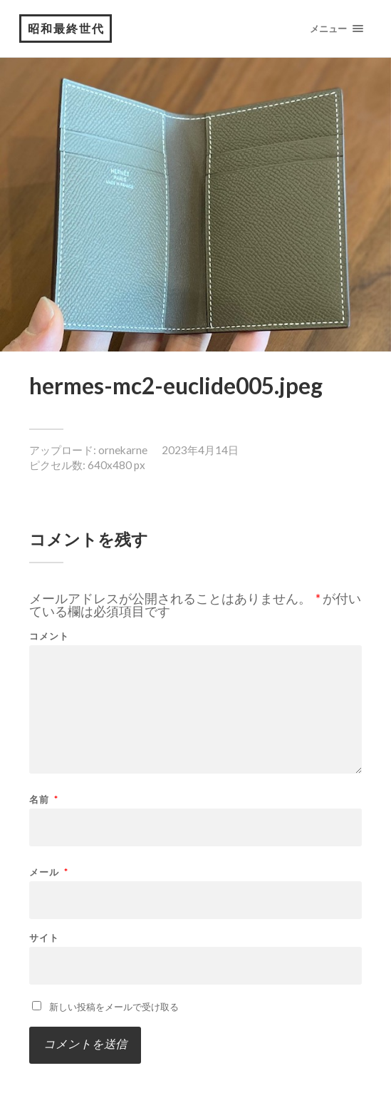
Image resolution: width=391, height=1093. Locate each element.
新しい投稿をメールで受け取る (114, 1006)
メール (48, 872)
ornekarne (122, 449)
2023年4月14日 (200, 449)
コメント (49, 636)
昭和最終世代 (66, 28)
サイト (44, 938)
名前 (43, 799)
